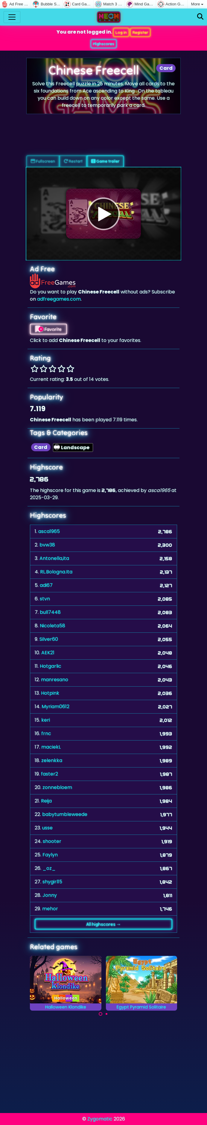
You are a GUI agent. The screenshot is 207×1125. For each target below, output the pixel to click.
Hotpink (50, 693)
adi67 (46, 585)
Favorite (48, 329)
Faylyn (50, 854)
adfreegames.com (59, 299)
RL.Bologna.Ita (56, 571)
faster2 (49, 773)
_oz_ (49, 868)
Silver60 (48, 639)
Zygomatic (99, 1118)
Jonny (49, 895)
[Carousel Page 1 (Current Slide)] (100, 1014)
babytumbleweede (64, 814)
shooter (52, 841)
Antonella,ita (54, 558)
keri (45, 720)
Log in (121, 32)
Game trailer (105, 161)
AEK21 (47, 652)
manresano (54, 679)
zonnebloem (57, 787)
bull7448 (50, 612)
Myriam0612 (55, 706)
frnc (46, 733)
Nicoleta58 (52, 625)
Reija (46, 800)
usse (47, 827)
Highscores (103, 43)
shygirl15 (52, 881)
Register (140, 32)
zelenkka (51, 760)
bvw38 (47, 544)
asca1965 (49, 531)
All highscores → (103, 924)
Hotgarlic (50, 666)
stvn (45, 598)
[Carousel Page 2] (106, 1014)
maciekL (51, 747)
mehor (50, 908)
